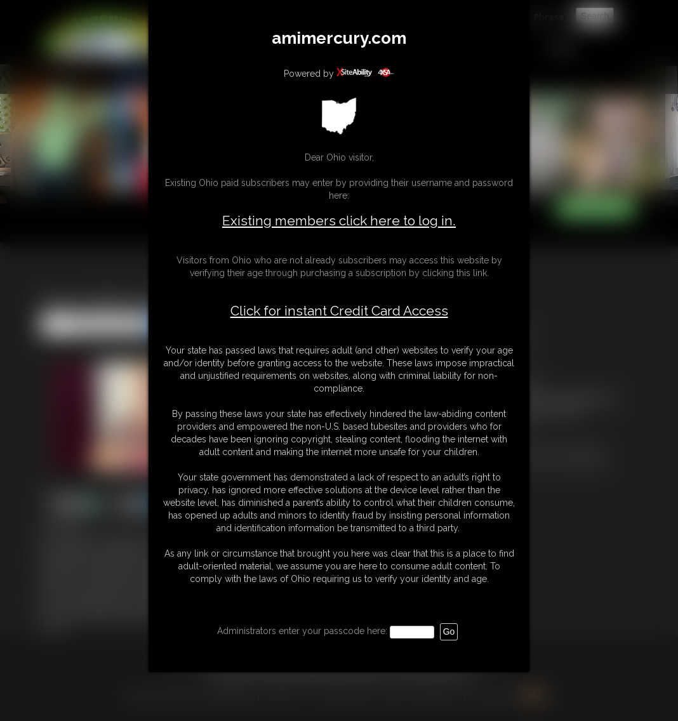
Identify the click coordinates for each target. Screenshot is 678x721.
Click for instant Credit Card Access (339, 311)
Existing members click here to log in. (339, 220)
